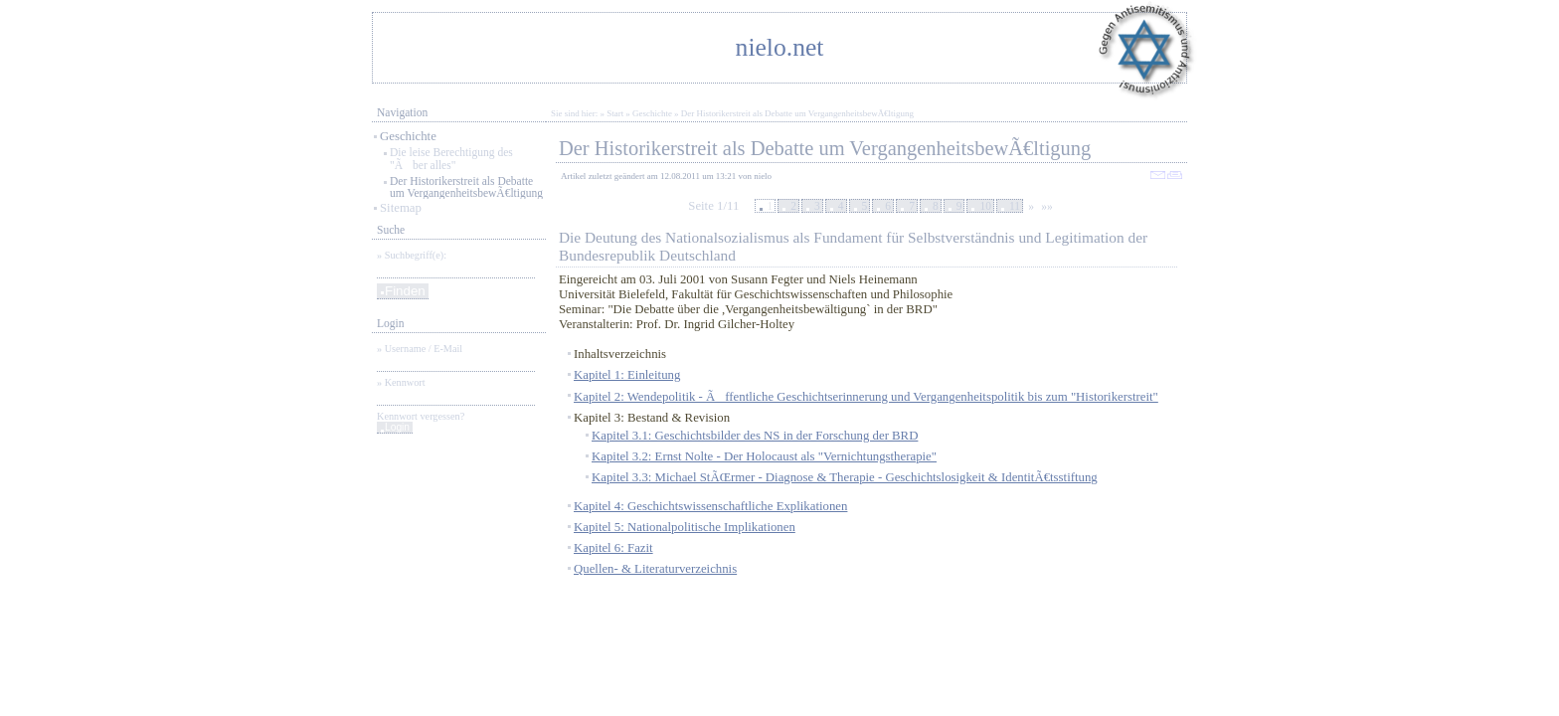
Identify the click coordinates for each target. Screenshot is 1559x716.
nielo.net (780, 47)
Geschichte (408, 136)
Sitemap (401, 208)
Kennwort (405, 382)
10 (985, 206)
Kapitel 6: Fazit (613, 548)
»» (1047, 206)
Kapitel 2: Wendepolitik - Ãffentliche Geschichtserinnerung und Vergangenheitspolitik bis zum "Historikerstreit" (866, 397)
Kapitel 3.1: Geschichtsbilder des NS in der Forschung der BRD (755, 436)
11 (1014, 206)
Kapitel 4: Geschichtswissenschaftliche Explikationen (710, 506)
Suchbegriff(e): (415, 255)
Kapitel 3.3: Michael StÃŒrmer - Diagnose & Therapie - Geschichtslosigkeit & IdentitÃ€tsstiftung (845, 477)
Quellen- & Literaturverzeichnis (655, 569)
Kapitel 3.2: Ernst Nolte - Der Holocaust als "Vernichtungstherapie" (764, 456)
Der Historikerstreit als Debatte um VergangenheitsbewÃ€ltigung (466, 187)
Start (614, 113)
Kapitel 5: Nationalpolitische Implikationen (684, 527)
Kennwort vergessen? (420, 416)
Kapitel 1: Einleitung (627, 375)
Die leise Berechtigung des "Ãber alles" (451, 158)
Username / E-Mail (423, 348)
